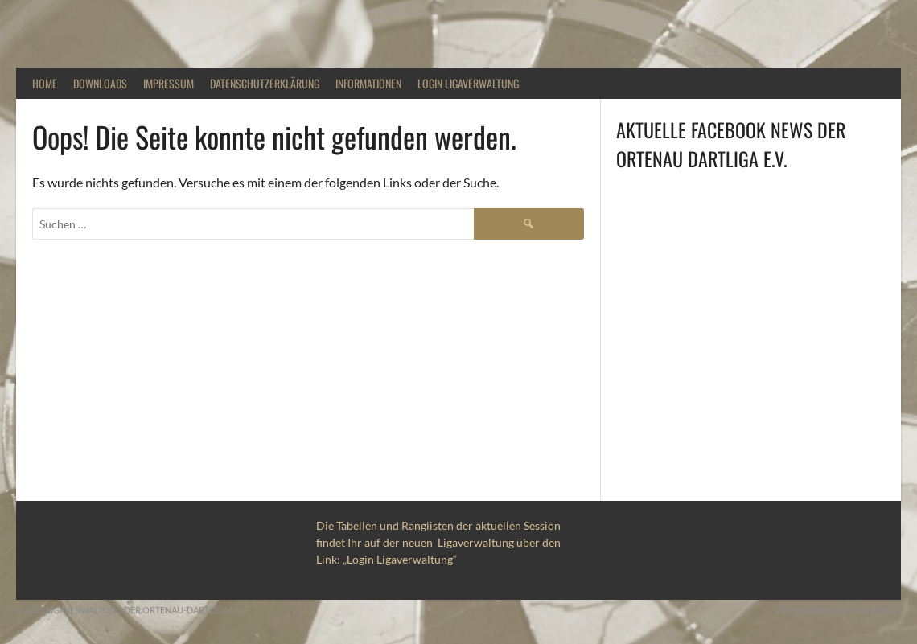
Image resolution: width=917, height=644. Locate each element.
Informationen (368, 83)
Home (44, 83)
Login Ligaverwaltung (468, 83)
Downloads (100, 83)
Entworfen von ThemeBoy (839, 610)
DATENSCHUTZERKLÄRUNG (264, 83)
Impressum (168, 83)
